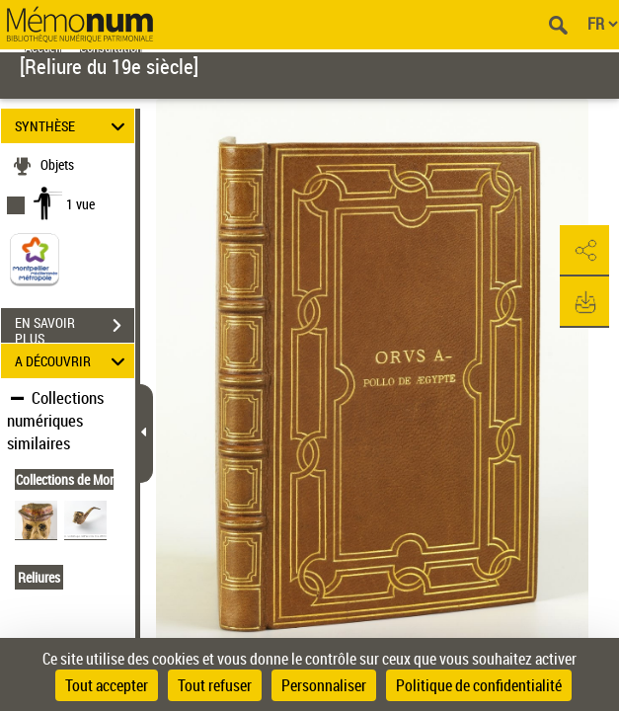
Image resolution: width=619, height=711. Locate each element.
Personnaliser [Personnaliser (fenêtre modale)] (323, 685)
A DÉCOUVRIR (72, 361)
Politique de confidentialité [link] (479, 685)
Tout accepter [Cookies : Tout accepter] (106, 685)
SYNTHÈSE (72, 126)
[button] (584, 250)
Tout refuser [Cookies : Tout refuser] (215, 685)
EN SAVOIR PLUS (74, 328)
